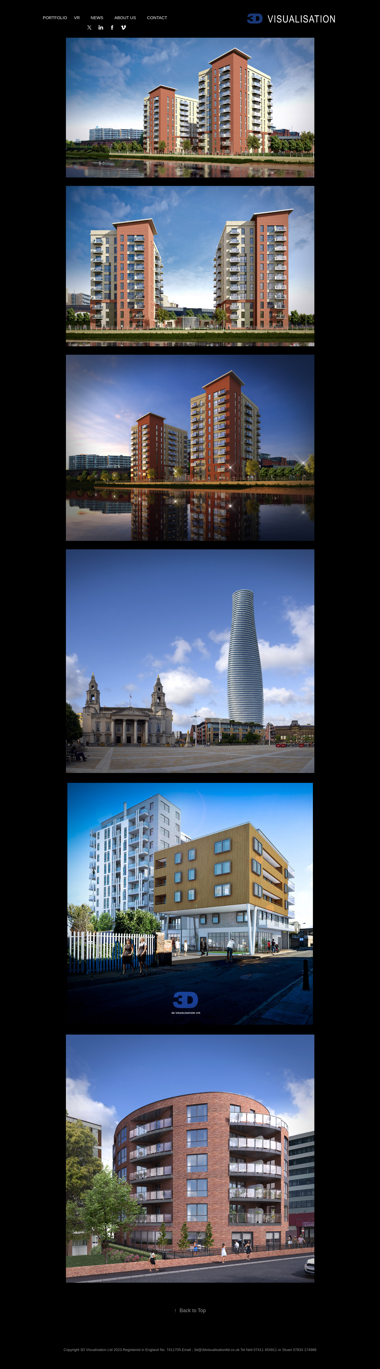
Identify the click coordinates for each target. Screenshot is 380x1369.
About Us (125, 17)
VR (77, 17)
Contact (157, 17)
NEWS (97, 17)
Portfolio (55, 17)
